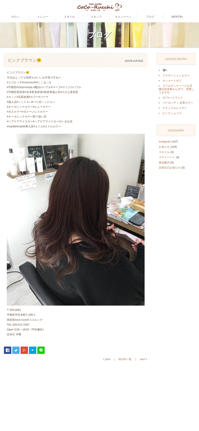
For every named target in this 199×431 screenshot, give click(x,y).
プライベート (167, 157)
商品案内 (164, 162)
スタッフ (96, 16)
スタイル (69, 16)
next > (143, 359)
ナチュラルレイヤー (174, 107)
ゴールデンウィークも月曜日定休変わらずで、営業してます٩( (176, 89)
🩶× (164, 70)
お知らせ (164, 146)
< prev (106, 359)
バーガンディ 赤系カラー (177, 102)
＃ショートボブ (172, 80)
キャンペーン (123, 16)
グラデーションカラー (176, 75)
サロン (15, 16)
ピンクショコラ (172, 113)
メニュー (42, 16)
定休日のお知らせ (170, 167)
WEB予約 (177, 16)
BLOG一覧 (125, 359)
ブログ (150, 16)
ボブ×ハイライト (172, 97)
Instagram (165, 141)
